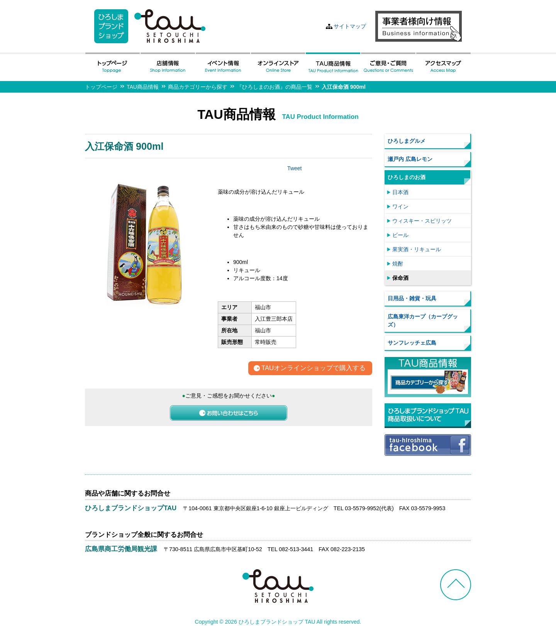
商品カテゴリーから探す (197, 87)
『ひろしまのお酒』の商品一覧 (274, 87)
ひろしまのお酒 (406, 177)
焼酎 (397, 264)
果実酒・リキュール (416, 249)
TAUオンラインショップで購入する (313, 368)
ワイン (400, 206)
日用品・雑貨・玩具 (412, 298)
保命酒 (400, 278)
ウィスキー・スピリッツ (422, 221)
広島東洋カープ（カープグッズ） (423, 320)
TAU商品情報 (143, 87)
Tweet (294, 168)
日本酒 (400, 192)
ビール (400, 235)
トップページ (101, 87)
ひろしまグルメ (406, 141)
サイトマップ (350, 26)
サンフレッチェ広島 (412, 343)
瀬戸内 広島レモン (410, 159)
